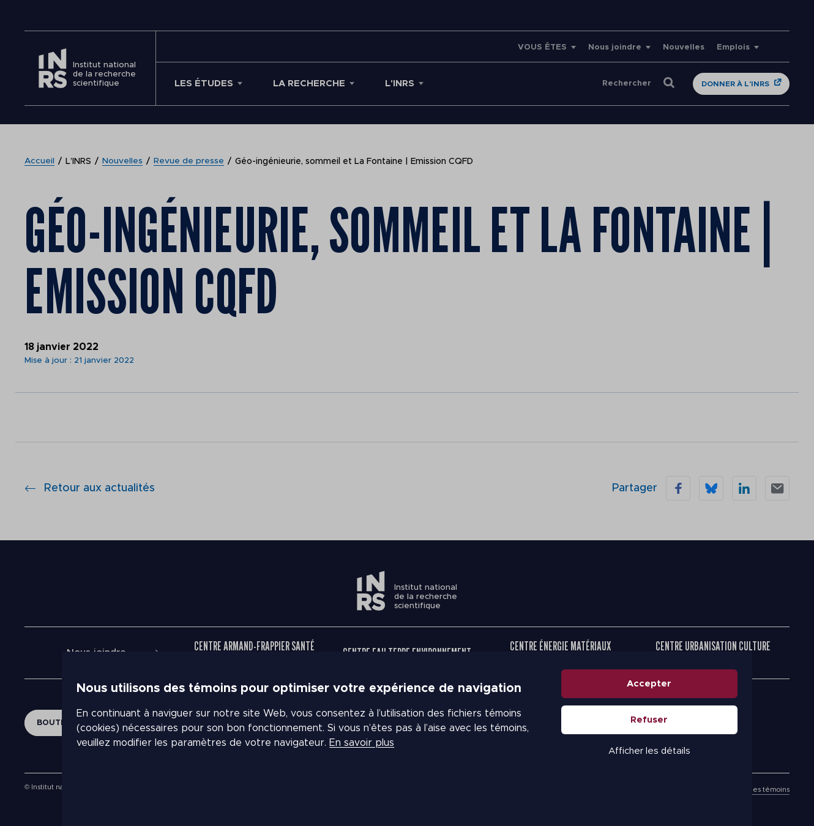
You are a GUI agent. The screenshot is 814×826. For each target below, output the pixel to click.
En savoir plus (361, 765)
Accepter (649, 705)
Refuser (649, 741)
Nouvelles (683, 47)
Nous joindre (614, 47)
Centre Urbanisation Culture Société (713, 653)
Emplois (733, 47)
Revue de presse (189, 161)
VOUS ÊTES (542, 47)
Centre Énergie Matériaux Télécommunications (560, 653)
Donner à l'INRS (735, 83)
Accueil (39, 161)
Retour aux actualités (89, 488)
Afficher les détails (649, 773)
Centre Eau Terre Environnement (407, 653)
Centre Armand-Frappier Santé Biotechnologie (254, 653)
